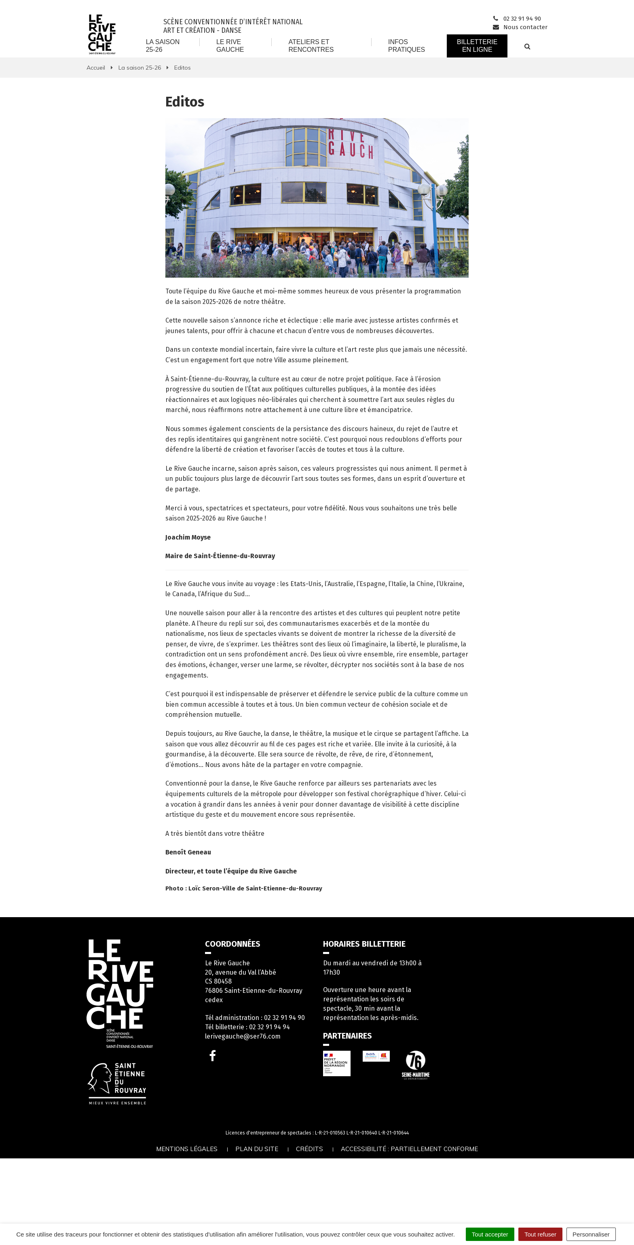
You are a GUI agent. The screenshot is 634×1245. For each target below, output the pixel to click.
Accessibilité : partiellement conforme (409, 1149)
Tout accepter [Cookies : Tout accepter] (490, 1234)
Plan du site (256, 1149)
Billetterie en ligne (477, 45)
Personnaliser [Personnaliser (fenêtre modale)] (591, 1234)
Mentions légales (187, 1149)
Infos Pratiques (406, 45)
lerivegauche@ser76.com (243, 1036)
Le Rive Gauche (230, 45)
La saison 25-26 (163, 45)
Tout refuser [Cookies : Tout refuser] (540, 1234)
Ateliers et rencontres (311, 45)
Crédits (309, 1149)
